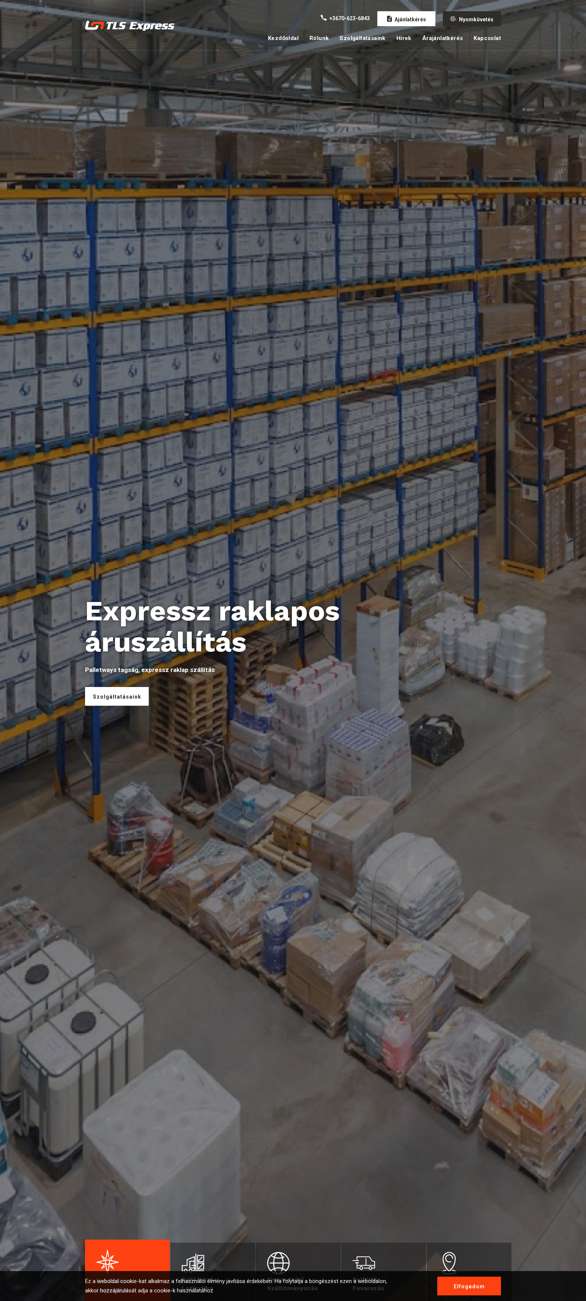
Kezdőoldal (283, 38)
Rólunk (319, 38)
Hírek (403, 38)
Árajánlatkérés (442, 38)
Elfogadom (469, 1286)
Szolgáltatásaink (362, 38)
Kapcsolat (487, 38)
